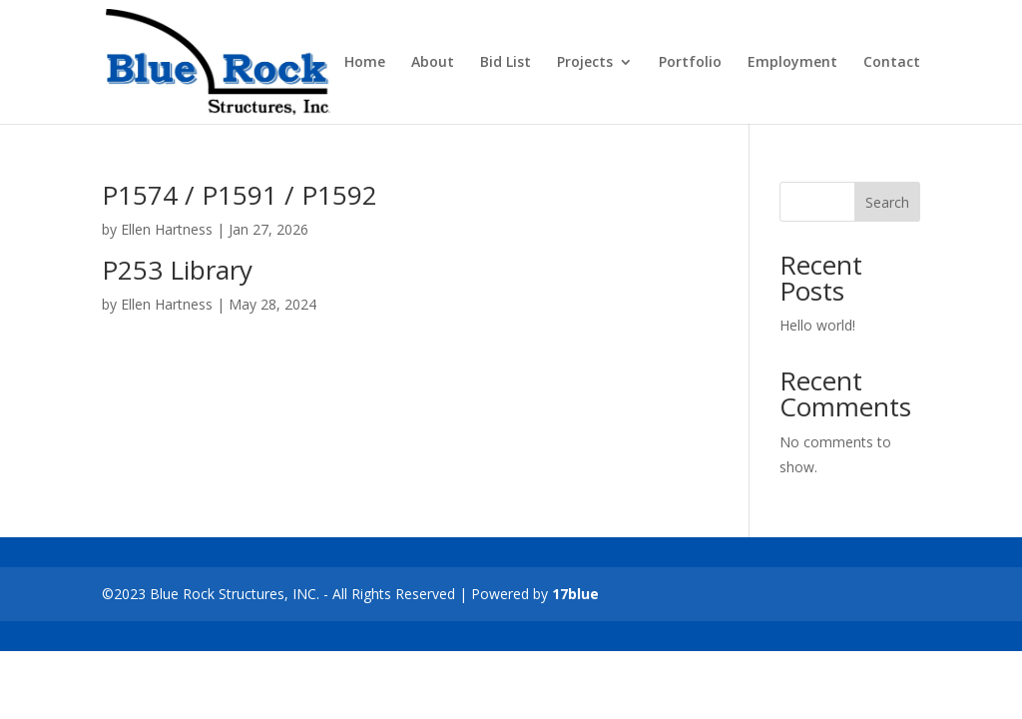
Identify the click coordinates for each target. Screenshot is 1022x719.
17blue (575, 593)
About (432, 63)
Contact (891, 63)
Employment (792, 63)
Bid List (505, 63)
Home (364, 63)
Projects (585, 63)
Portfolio (690, 63)
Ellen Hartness (167, 229)
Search (887, 202)
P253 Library (177, 270)
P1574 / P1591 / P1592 (239, 195)
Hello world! (817, 325)
